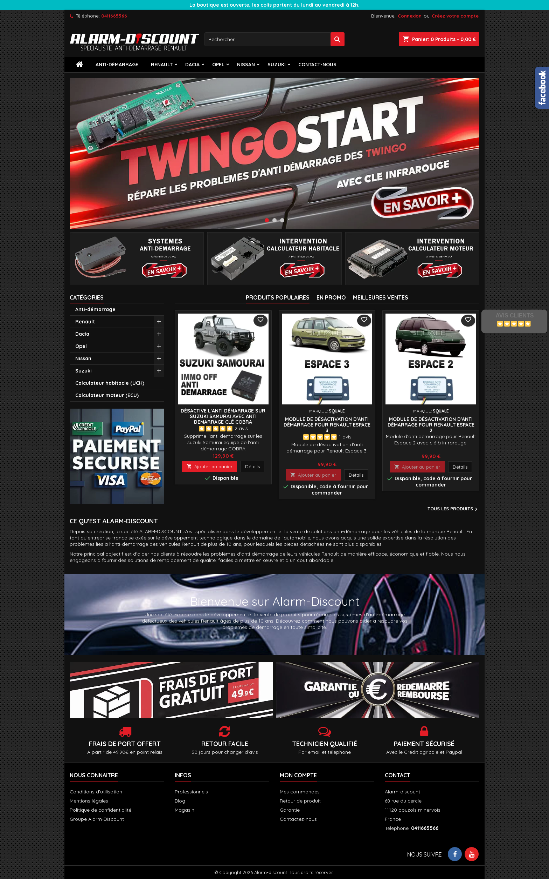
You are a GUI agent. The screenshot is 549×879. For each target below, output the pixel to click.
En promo (331, 297)
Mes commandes (300, 792)
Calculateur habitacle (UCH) (109, 383)
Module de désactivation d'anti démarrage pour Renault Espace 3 (327, 425)
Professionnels (191, 792)
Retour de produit (300, 801)
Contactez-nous (298, 819)
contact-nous (317, 64)
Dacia (192, 64)
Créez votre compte (455, 16)
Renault (162, 64)
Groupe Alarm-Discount (97, 819)
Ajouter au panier (209, 466)
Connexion (410, 16)
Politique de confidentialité (100, 810)
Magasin (184, 810)
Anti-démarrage (117, 64)
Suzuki (276, 64)
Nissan (246, 64)
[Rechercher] (274, 39)
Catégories (87, 297)
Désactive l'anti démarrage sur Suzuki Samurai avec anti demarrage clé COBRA (223, 416)
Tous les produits (453, 509)
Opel (218, 64)
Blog (180, 801)
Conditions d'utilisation (96, 792)
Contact (397, 775)
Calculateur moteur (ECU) (107, 395)
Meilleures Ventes (380, 297)
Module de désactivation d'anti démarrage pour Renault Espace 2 (431, 425)
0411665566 (114, 16)
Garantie (290, 810)
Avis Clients (514, 315)
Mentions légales (89, 801)
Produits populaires (278, 297)
